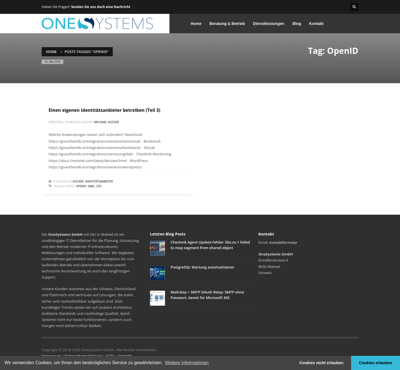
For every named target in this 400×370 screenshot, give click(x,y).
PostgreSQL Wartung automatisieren (202, 267)
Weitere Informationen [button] (187, 362)
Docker (78, 181)
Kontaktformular (283, 242)
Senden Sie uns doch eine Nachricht (100, 6)
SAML (91, 186)
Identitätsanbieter (99, 181)
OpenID (81, 186)
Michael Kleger (106, 122)
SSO (99, 186)
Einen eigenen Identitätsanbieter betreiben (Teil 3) (104, 110)
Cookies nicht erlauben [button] (321, 363)
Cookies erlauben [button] (375, 363)
